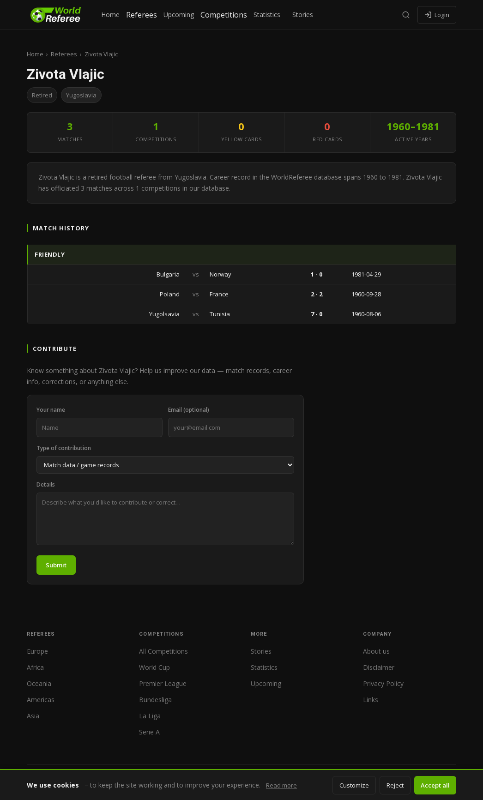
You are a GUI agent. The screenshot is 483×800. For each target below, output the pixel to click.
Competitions (223, 15)
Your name (50, 410)
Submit (56, 565)
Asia (33, 715)
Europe (37, 651)
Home (110, 14)
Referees (141, 15)
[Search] (406, 15)
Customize (354, 785)
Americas (40, 699)
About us (376, 651)
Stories (302, 14)
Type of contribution (63, 448)
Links (370, 699)
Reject (395, 785)
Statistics (267, 14)
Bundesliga (155, 699)
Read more (281, 785)
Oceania (39, 683)
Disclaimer (378, 667)
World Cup (154, 667)
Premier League (163, 683)
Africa (35, 667)
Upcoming (178, 14)
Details (45, 484)
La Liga (150, 715)
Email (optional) (188, 410)
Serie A (149, 732)
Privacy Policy (383, 683)
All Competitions (163, 651)
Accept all (435, 785)
